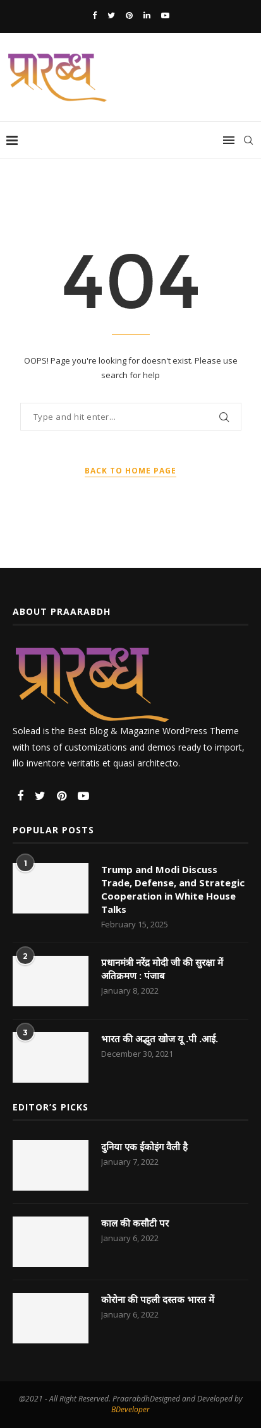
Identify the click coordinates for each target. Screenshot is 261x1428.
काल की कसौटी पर (135, 1223)
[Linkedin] (146, 15)
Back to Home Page (130, 470)
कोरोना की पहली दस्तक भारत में (157, 1299)
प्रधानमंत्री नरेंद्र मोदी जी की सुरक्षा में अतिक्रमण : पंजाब (162, 969)
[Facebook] (94, 15)
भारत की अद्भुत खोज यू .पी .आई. (159, 1038)
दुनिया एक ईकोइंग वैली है (144, 1146)
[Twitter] (111, 15)
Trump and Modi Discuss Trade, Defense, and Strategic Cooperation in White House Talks (173, 889)
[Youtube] (165, 15)
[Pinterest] (129, 15)
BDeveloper (130, 1409)
